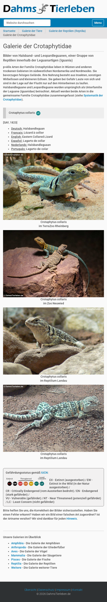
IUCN (44, 472)
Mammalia (18, 555)
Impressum (63, 589)
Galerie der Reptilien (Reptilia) (67, 31)
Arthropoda (18, 547)
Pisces (15, 559)
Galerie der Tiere (32, 31)
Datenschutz (46, 589)
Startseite (9, 31)
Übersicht (30, 589)
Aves (14, 551)
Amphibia (17, 543)
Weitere (16, 567)
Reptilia (16, 563)
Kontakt (77, 589)
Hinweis (71, 518)
